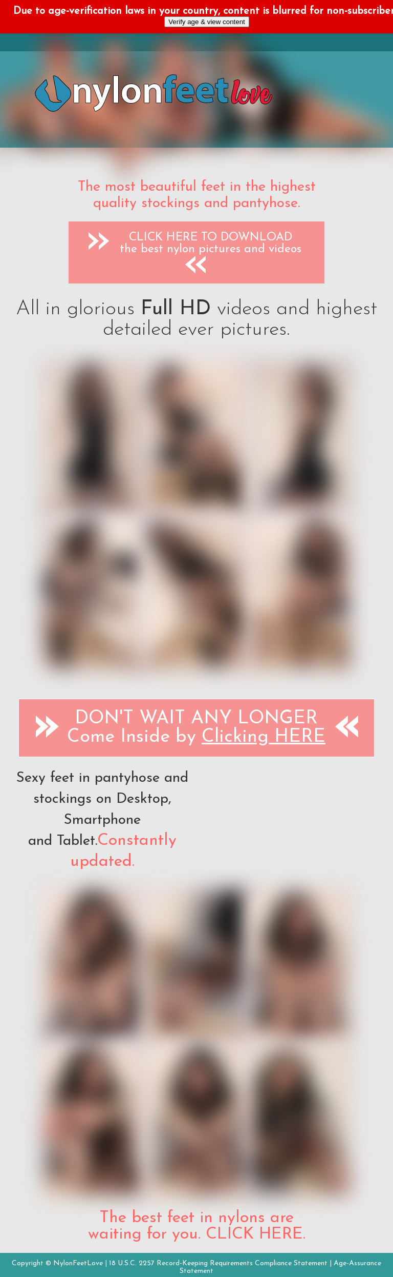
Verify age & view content (206, 22)
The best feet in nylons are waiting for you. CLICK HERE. (196, 1226)
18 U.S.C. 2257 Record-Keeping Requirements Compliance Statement (218, 1263)
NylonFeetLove (78, 1263)
